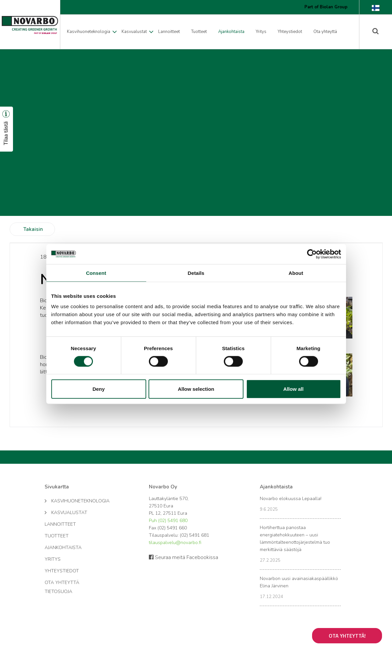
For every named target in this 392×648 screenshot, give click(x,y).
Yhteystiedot (290, 32)
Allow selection (196, 389)
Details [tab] (196, 273)
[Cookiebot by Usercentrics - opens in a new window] (312, 254)
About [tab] (296, 273)
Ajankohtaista (231, 32)
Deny (99, 389)
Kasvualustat (134, 32)
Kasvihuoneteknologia (88, 32)
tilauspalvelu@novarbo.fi (175, 542)
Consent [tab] (96, 273)
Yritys (261, 32)
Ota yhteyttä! (347, 636)
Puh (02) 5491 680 (168, 520)
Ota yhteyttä (325, 32)
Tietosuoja (58, 591)
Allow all (293, 389)
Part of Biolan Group (325, 7)
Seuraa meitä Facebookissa (183, 557)
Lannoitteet (169, 32)
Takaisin (33, 229)
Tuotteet (199, 32)
